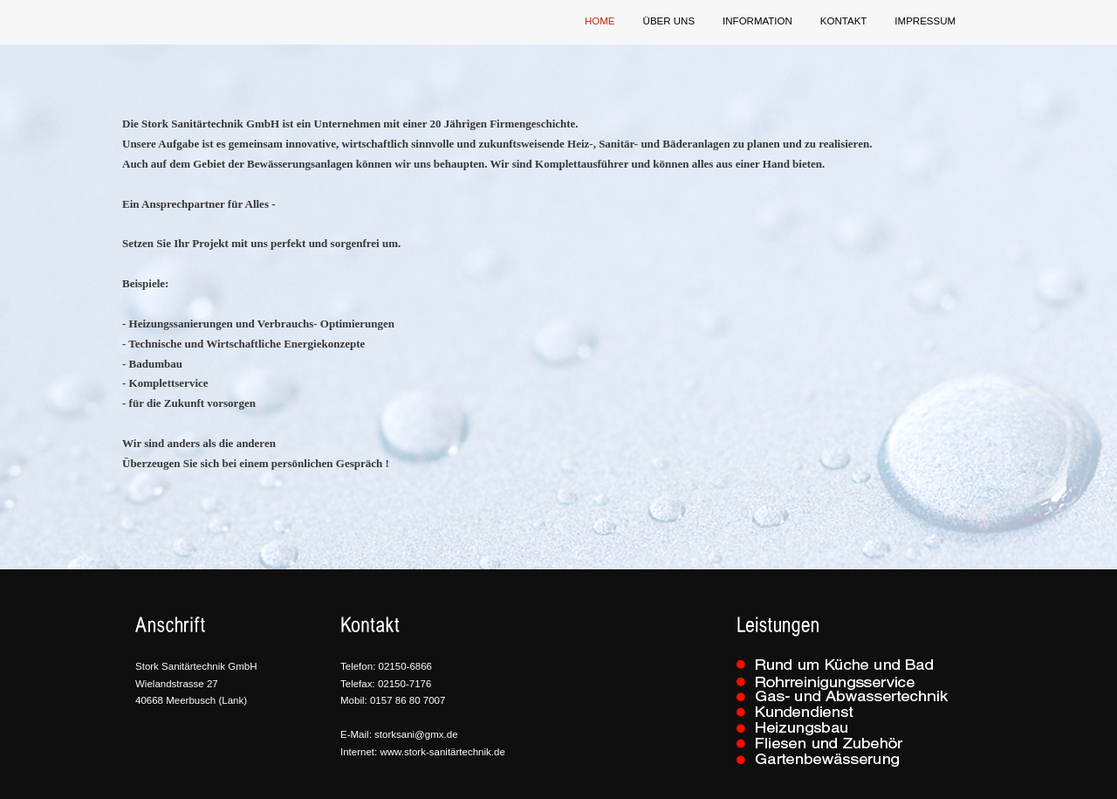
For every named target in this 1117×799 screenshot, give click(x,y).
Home (600, 21)
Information (757, 21)
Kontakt (843, 21)
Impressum (925, 21)
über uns (669, 21)
